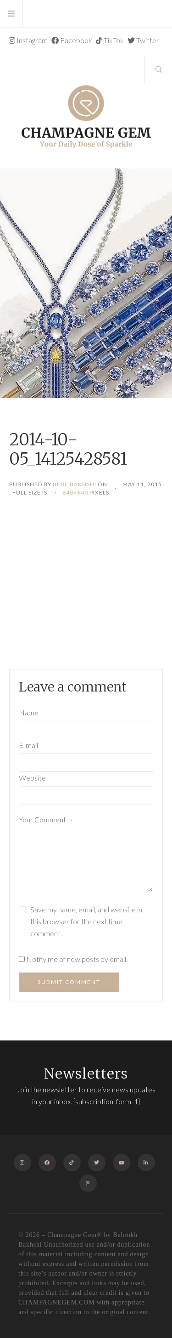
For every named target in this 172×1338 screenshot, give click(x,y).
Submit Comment (69, 981)
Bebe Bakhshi (74, 484)
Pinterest (88, 1183)
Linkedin (148, 1162)
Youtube (123, 1162)
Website (32, 777)
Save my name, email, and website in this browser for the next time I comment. (86, 921)
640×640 (75, 492)
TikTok (110, 40)
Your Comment (46, 820)
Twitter (143, 40)
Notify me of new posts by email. (77, 959)
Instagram (28, 40)
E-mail (28, 745)
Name (29, 712)
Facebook (71, 40)
